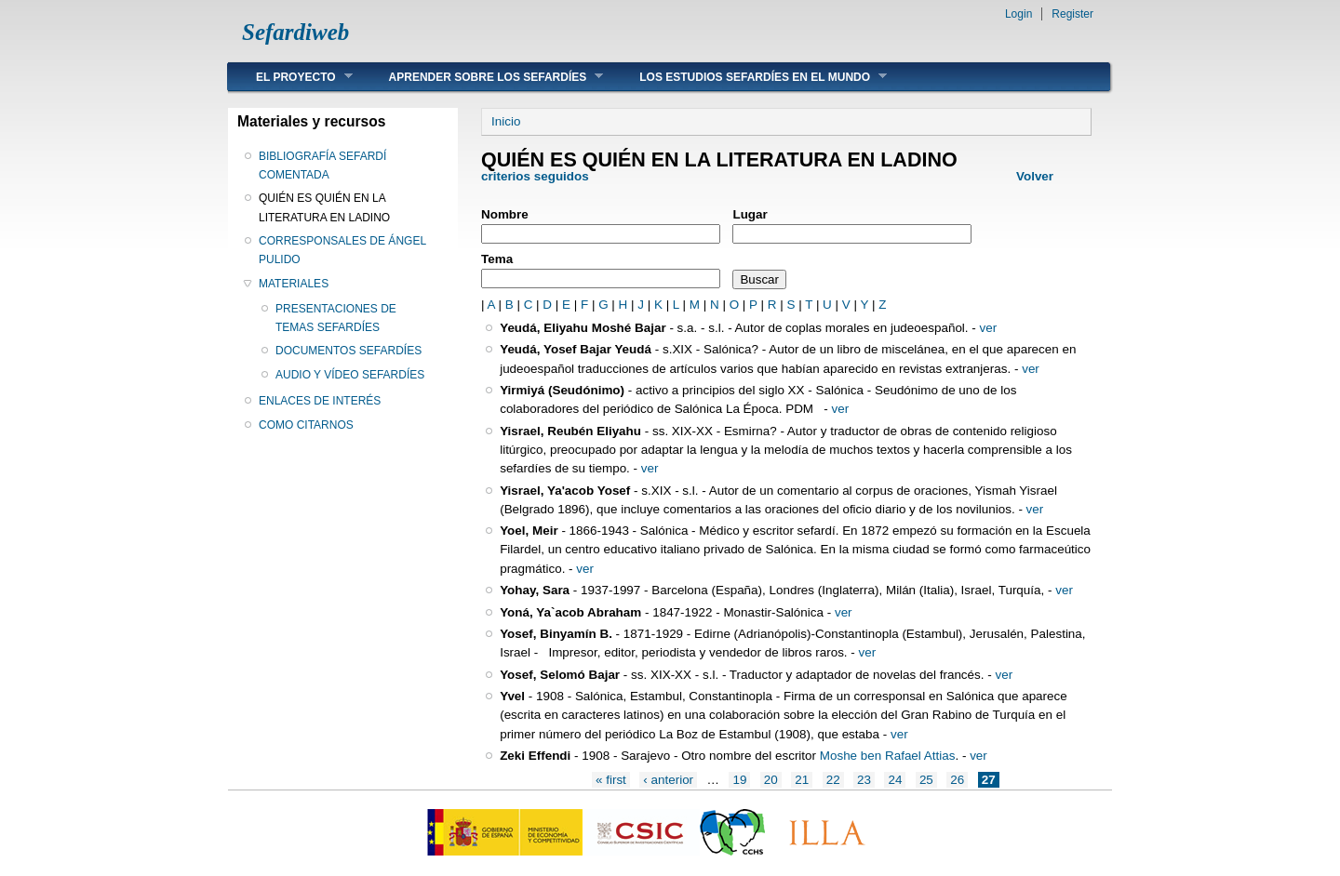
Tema (497, 259)
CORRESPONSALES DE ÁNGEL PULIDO (342, 250)
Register (1072, 13)
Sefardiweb (295, 32)
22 (833, 780)
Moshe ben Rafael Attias (888, 756)
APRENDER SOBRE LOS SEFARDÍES (482, 77)
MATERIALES (293, 283)
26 (957, 780)
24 (895, 780)
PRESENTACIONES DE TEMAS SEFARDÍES (335, 318)
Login (1018, 13)
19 (739, 780)
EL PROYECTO (290, 77)
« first (611, 780)
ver (989, 328)
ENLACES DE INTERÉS (320, 400)
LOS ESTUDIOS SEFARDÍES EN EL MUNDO (749, 77)
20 (771, 780)
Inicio (505, 121)
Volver (1034, 176)
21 (802, 780)
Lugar (749, 214)
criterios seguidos (535, 176)
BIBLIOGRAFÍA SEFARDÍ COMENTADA (322, 165)
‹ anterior (668, 780)
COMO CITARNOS (306, 424)
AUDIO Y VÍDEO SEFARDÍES (349, 374)
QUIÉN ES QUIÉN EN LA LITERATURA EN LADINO (324, 207)
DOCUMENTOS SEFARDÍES (348, 350)
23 (864, 780)
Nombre (505, 214)
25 (926, 780)
